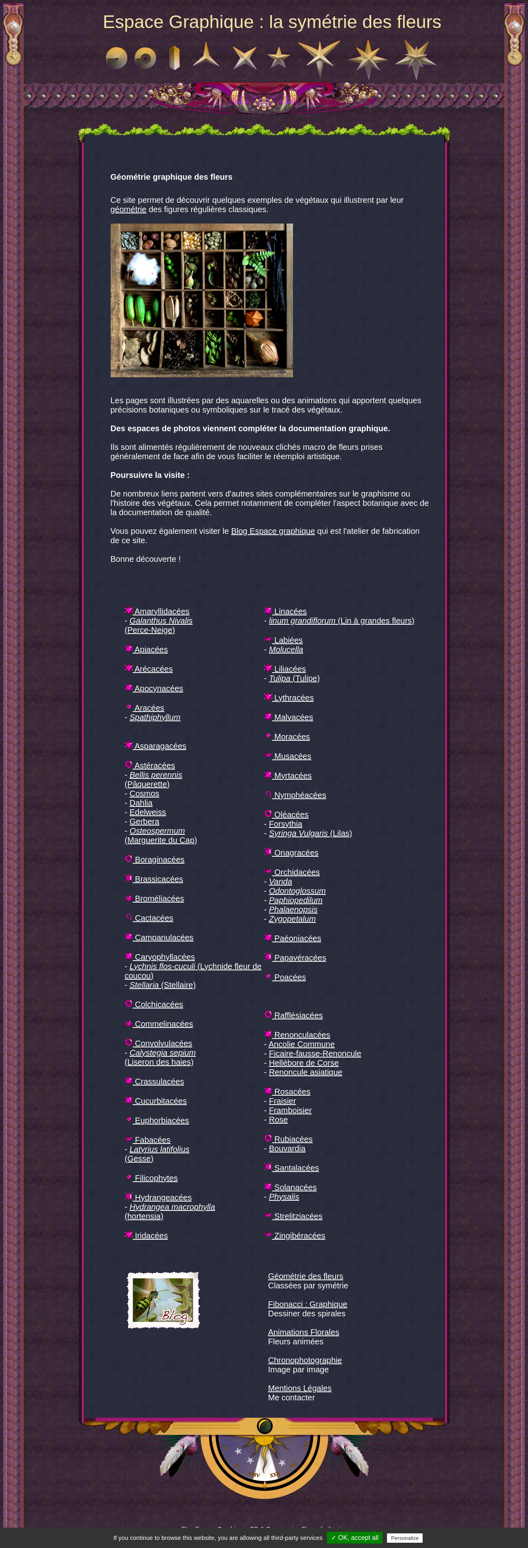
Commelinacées (159, 1023)
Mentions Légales (300, 1388)
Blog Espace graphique (273, 531)
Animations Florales (304, 1332)
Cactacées (149, 918)
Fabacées (148, 1139)
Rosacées (287, 1091)
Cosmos (144, 793)
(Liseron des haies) (160, 1057)
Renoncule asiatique (305, 1072)
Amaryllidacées (157, 611)
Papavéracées (295, 957)
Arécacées (149, 668)
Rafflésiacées (293, 1015)
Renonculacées (297, 1034)
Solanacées (290, 1187)
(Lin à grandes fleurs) (342, 620)
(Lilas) (310, 833)
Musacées (288, 756)
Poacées (285, 977)
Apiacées (146, 649)
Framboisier (290, 1110)
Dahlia (141, 802)
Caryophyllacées (160, 956)
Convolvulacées (158, 1043)
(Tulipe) (294, 678)
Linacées (285, 611)
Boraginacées (155, 859)
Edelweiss (148, 812)
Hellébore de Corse (304, 1062)
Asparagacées (155, 746)
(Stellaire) (163, 984)
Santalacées (291, 1167)
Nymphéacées (295, 795)
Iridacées (146, 1235)
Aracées (145, 707)
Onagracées (291, 852)
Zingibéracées (294, 1235)
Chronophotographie (305, 1360)
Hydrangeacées (158, 1197)
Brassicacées (154, 879)
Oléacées (286, 814)
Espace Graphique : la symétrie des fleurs (272, 21)
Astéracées (150, 765)
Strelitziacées (293, 1216)
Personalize (405, 1538)
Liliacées (285, 668)
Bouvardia (287, 1148)
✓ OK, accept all (354, 1537)
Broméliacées (154, 898)
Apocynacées (154, 688)
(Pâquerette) (153, 779)
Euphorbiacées (157, 1120)
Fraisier (282, 1100)
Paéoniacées (292, 938)
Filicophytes (151, 1178)
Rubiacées (288, 1139)
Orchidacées (292, 872)
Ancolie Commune (302, 1044)
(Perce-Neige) (159, 625)
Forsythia (285, 823)
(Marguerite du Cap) (161, 835)
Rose (278, 1119)
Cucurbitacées (156, 1100)
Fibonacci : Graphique (308, 1304)
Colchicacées (154, 1004)
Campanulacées (159, 937)
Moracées (287, 736)
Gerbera (144, 821)
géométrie (129, 209)
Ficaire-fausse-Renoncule (315, 1053)
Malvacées (288, 717)
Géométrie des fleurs (306, 1276)
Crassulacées (154, 1081)
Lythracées (289, 697)
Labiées (283, 640)
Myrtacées (288, 775)
